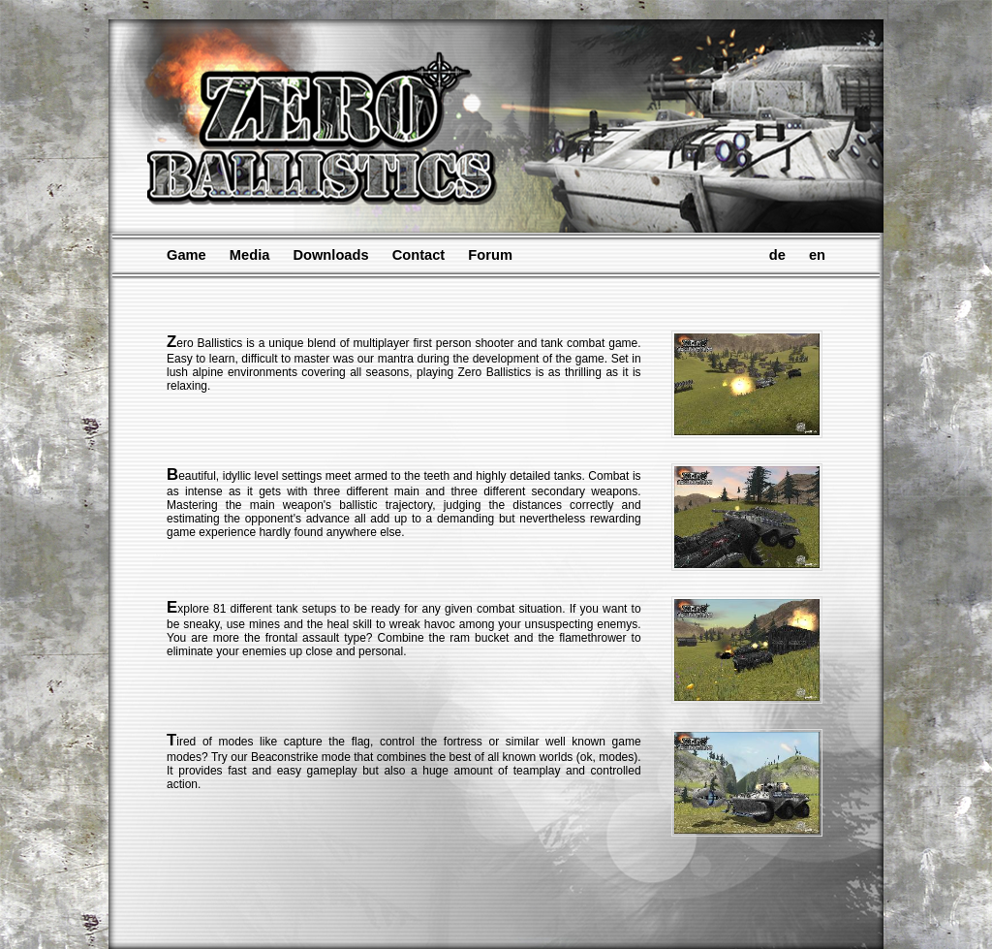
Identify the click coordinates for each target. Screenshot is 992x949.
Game (186, 255)
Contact (419, 255)
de (777, 255)
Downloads (330, 255)
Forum (490, 255)
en (817, 255)
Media (250, 255)
